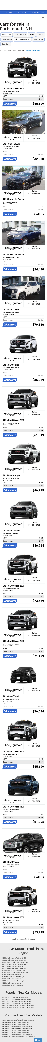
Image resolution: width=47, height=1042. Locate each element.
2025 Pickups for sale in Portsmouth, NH (15, 972)
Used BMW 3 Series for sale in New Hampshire (17, 1026)
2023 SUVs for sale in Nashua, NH (13, 979)
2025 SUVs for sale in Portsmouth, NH (14, 964)
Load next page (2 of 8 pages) (23, 939)
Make (40, 35)
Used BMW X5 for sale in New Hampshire (15, 1024)
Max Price (38, 39)
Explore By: (6, 35)
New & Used (20, 35)
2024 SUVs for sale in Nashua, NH (13, 975)
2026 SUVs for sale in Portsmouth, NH (14, 958)
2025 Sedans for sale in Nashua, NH (13, 970)
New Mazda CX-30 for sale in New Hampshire (16, 1001)
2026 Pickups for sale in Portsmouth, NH (15, 962)
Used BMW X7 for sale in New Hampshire (15, 1032)
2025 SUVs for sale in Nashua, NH (13, 966)
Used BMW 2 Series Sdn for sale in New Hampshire (18, 1037)
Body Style (7, 39)
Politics (16, 12)
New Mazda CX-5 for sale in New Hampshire (16, 997)
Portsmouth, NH (22, 39)
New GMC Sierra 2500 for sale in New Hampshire (18, 1008)
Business (23, 12)
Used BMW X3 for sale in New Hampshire (15, 1022)
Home (4, 12)
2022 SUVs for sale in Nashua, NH (13, 983)
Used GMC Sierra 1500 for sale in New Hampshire (18, 1020)
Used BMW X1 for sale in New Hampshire (15, 1030)
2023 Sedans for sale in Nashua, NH (13, 981)
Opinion (37, 12)
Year (31, 35)
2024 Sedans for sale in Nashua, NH (13, 977)
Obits (43, 12)
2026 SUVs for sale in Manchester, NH (14, 960)
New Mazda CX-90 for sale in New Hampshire (16, 1003)
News (10, 12)
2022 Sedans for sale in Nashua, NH (13, 985)
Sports (30, 12)
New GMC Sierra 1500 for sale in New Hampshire (18, 1006)
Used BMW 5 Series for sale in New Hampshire (17, 1028)
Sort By (5, 44)
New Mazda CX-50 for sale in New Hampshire (16, 999)
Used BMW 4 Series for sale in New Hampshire (17, 1035)
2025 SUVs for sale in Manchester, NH (14, 968)
